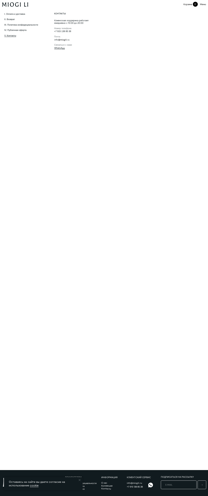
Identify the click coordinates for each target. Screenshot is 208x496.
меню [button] (203, 4)
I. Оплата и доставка (14, 14)
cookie (34, 485)
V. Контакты (10, 35)
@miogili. (62, 39)
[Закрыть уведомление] (80, 480)
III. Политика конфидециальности (21, 25)
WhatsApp (59, 48)
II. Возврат (9, 19)
